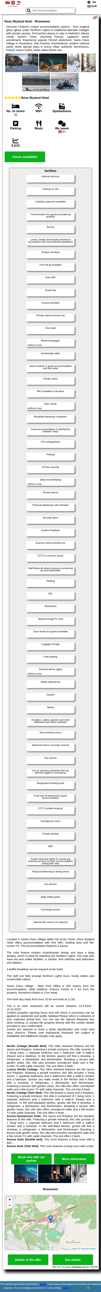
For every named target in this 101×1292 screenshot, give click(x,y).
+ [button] (10, 1200)
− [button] (10, 1205)
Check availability (24, 156)
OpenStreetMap (88, 1249)
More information (74, 1159)
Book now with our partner (31, 1159)
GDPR (65, 1288)
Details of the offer (28, 1259)
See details (73, 1259)
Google (43, 1284)
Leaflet (74, 1249)
